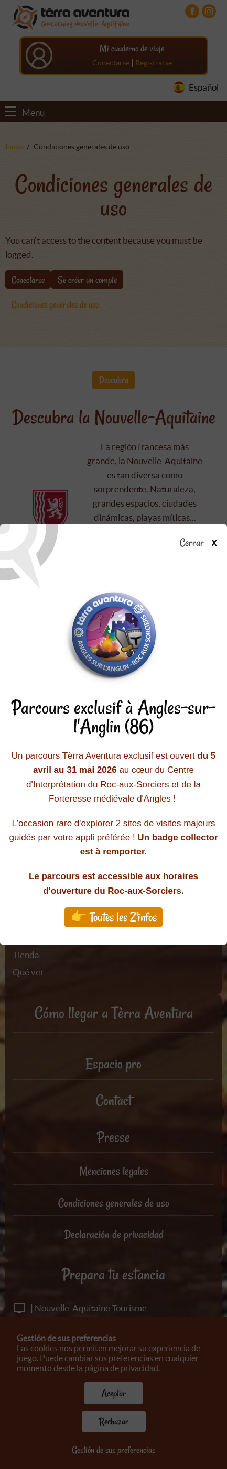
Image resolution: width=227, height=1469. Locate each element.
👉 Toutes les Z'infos (113, 917)
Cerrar (202, 543)
